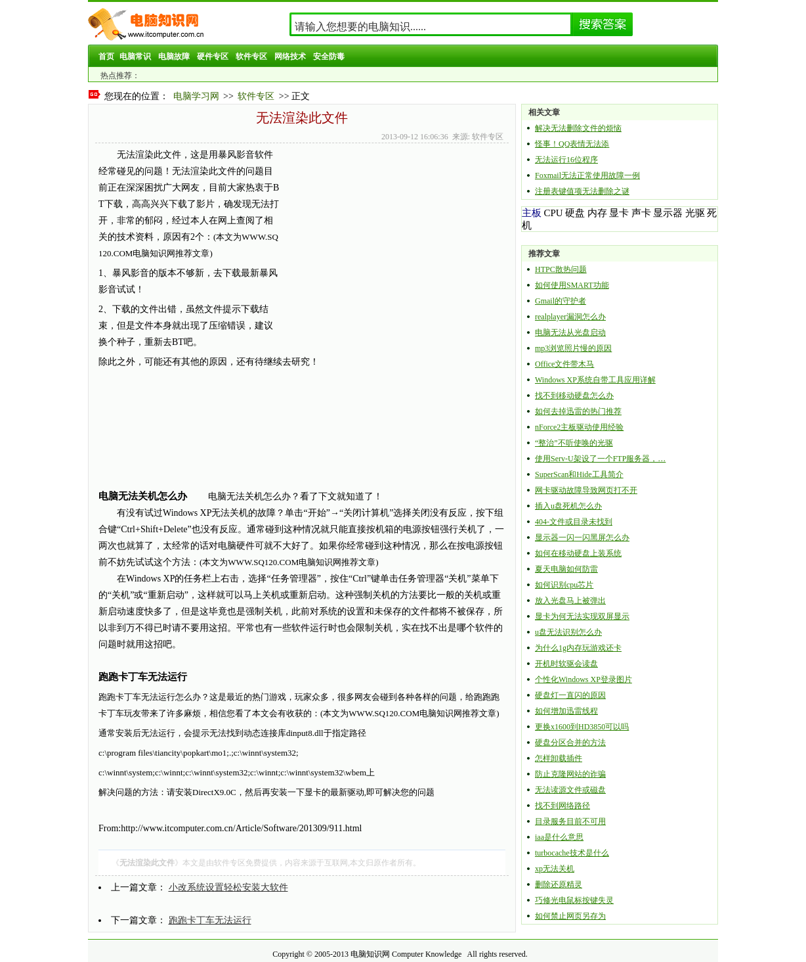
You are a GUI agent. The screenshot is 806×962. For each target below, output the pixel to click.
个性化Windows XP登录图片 (583, 679)
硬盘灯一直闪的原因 (570, 695)
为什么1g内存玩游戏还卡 (578, 648)
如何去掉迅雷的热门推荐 (578, 411)
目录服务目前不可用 (570, 821)
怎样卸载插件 (558, 758)
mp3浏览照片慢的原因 (573, 348)
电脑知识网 (370, 954)
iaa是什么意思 (559, 837)
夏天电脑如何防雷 (566, 569)
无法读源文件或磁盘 (570, 789)
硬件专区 (212, 56)
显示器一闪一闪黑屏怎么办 (582, 537)
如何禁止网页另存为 (570, 916)
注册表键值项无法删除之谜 (582, 191)
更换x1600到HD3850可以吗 (582, 726)
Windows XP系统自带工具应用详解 (595, 379)
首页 (106, 56)
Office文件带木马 (564, 364)
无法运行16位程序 (566, 159)
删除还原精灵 (558, 884)
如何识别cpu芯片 (564, 584)
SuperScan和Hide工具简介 (579, 474)
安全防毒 (329, 56)
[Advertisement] (392, 239)
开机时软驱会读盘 (566, 663)
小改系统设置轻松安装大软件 (228, 887)
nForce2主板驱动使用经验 (579, 427)
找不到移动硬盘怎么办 (574, 395)
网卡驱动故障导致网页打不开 (586, 490)
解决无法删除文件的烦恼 (578, 128)
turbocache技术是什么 (572, 853)
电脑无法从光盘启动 (570, 332)
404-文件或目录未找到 (573, 521)
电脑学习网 (196, 96)
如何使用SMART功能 (572, 285)
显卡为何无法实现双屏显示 (582, 616)
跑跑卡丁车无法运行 (210, 920)
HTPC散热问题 (561, 269)
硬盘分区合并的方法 (570, 742)
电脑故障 (174, 56)
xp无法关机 (554, 868)
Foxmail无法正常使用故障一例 (587, 175)
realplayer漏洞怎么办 (570, 316)
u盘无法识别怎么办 (568, 632)
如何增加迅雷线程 (566, 711)
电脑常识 (135, 56)
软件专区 (251, 56)
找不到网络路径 (562, 805)
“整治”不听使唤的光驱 (574, 442)
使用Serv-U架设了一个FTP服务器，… (600, 458)
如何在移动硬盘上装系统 (578, 553)
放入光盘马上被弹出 (570, 600)
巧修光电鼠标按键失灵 (574, 900)
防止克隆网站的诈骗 (570, 774)
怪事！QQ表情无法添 (572, 144)
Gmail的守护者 (560, 301)
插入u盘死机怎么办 (568, 506)
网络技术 (290, 56)
